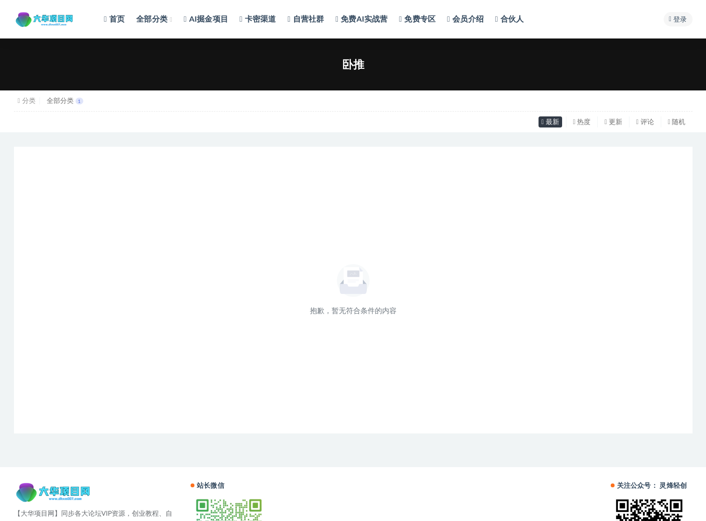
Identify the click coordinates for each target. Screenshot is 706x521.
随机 (677, 121)
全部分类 (65, 100)
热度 (582, 121)
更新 (613, 121)
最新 (550, 121)
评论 (645, 121)
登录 (678, 19)
